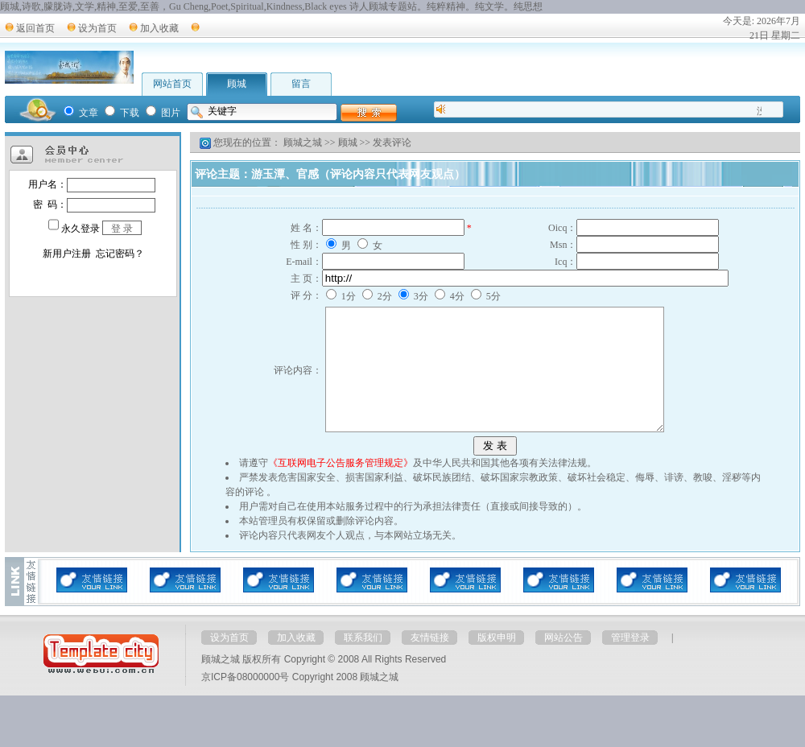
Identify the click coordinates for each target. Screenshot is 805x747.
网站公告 (563, 661)
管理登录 (630, 661)
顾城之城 (302, 142)
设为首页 (97, 28)
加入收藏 (159, 28)
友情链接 (430, 661)
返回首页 (35, 28)
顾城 (236, 83)
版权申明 (496, 661)
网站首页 (172, 83)
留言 (301, 83)
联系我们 (363, 661)
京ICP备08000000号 (245, 701)
